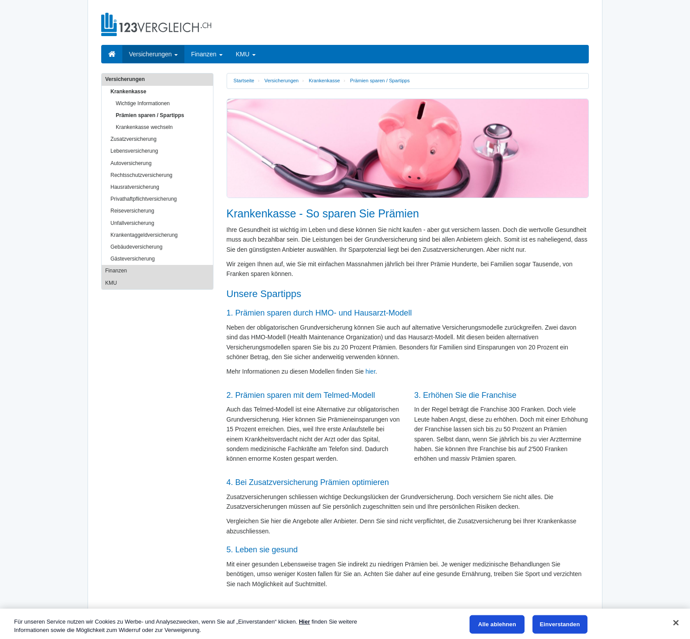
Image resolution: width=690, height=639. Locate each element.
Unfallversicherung (132, 223)
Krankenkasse (324, 80)
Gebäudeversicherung (136, 247)
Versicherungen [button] (153, 54)
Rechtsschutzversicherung (141, 175)
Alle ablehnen (497, 624)
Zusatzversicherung (133, 139)
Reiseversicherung (132, 211)
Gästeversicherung (132, 259)
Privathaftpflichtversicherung (143, 199)
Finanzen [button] (206, 54)
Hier (304, 621)
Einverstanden (560, 624)
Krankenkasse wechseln (144, 127)
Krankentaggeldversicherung (144, 235)
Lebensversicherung (134, 151)
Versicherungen (281, 80)
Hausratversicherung (134, 187)
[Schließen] (676, 622)
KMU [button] (246, 54)
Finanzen (116, 271)
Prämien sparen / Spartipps (380, 80)
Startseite (244, 80)
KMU (111, 283)
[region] (345, 624)
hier (370, 371)
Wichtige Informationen (143, 103)
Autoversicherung (130, 163)
